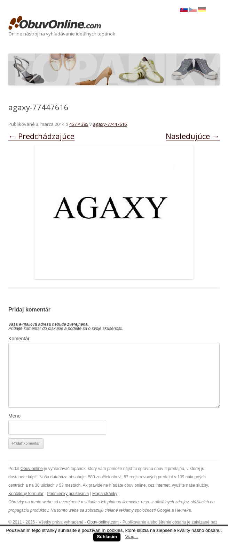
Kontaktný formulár (26, 493)
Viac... (131, 536)
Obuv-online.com (103, 522)
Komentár (19, 338)
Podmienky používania (68, 493)
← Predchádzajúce (41, 136)
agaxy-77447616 (110, 124)
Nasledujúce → (193, 136)
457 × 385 (78, 124)
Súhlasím (107, 536)
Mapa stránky (104, 493)
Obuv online (32, 468)
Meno (14, 416)
